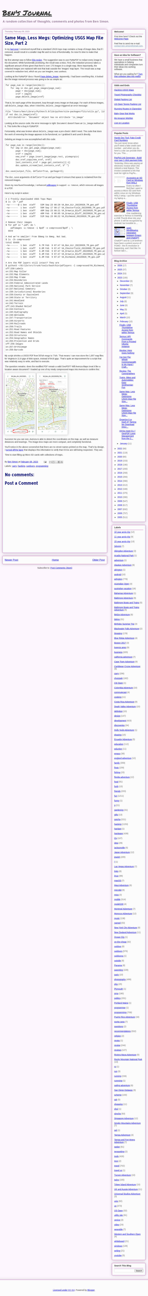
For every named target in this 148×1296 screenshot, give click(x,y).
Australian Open (121, 584)
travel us (118, 1170)
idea (116, 843)
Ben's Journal (27, 13)
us (115, 1206)
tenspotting (119, 1151)
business (118, 652)
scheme (118, 1095)
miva (116, 895)
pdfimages (51, 185)
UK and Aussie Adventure (126, 1189)
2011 (120, 493)
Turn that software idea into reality (128, 75)
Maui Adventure (121, 885)
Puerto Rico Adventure (124, 1017)
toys (116, 1161)
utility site (118, 1215)
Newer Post (11, 560)
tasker (117, 1147)
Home (55, 560)
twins (116, 1180)
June (122, 305)
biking (117, 619)
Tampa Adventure (122, 1135)
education (118, 744)
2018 (120, 465)
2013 (120, 485)
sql (115, 1130)
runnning (118, 1080)
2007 (120, 509)
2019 (120, 461)
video (116, 1224)
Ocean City (119, 937)
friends (117, 791)
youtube (118, 1255)
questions (118, 1026)
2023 (120, 277)
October (124, 289)
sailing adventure (122, 1085)
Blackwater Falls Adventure (126, 629)
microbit (118, 890)
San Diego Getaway (123, 1090)
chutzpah (118, 678)
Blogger (91, 1290)
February (124, 321)
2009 (120, 501)
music (117, 918)
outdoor (117, 946)
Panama (118, 965)
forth (116, 786)
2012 (120, 489)
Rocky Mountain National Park (128, 1059)
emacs (117, 753)
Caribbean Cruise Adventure (127, 666)
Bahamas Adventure (123, 593)
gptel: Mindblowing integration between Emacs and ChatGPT (134, 233)
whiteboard (119, 1241)
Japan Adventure (122, 852)
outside (117, 960)
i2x (115, 838)
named (117, 923)
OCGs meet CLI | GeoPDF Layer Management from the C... (127, 435)
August (123, 297)
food (116, 782)
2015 (120, 477)
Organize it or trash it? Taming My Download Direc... (127, 423)
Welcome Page (121, 39)
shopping (118, 1104)
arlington (118, 579)
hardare (117, 829)
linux (116, 876)
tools (116, 1156)
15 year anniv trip (122, 541)
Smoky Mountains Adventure (127, 1123)
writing (117, 1251)
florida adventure (122, 777)
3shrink (117, 546)
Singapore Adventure (124, 1118)
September (125, 293)
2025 (120, 269)
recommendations (122, 1031)
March (123, 317)
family (117, 763)
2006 (120, 513)
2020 (120, 457)
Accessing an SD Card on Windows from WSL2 (135, 180)
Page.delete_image (49, 76)
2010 (120, 497)
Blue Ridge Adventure (124, 638)
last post (14, 49)
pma (116, 993)
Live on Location (121, 123)
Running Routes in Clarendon (127, 109)
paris (116, 975)
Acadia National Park (124, 555)
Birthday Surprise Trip (124, 624)
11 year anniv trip (122, 537)
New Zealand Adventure (125, 932)
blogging (118, 633)
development (120, 720)
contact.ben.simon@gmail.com (128, 46)
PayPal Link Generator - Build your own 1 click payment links (128, 159)
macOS (117, 880)
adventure (118, 560)
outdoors (30, 466)
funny (116, 800)
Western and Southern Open (127, 1234)
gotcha (117, 819)
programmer (120, 1008)
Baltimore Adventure (123, 598)
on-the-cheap (120, 942)
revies (117, 1040)
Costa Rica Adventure (124, 702)
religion (117, 1036)
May (122, 309)
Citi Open (118, 683)
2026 (120, 265)
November (125, 285)
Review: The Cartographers (127, 372)
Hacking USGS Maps (124, 90)
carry (14, 466)
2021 (120, 453)
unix (116, 1201)
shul (116, 1109)
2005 (120, 517)
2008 (120, 505)
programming (42, 466)
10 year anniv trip (122, 532)
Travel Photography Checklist (127, 95)
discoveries (119, 725)
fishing (117, 772)
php (116, 984)
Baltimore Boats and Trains (126, 602)
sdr (115, 1099)
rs (115, 1066)
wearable (118, 1229)
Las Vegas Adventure (124, 866)
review (117, 1045)
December (125, 281)
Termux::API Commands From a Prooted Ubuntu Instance (127, 341)
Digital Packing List (123, 99)
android (117, 574)
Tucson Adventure (122, 1175)
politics (117, 998)
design (117, 716)
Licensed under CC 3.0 (64, 1290)
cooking (117, 697)
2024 (120, 273)
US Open (118, 1210)
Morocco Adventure (123, 913)
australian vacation (123, 588)
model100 (118, 904)
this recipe (37, 60)
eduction (118, 749)
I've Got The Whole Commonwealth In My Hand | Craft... (127, 362)
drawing (118, 735)
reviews (117, 1050)
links (116, 871)
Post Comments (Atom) (61, 568)
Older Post (98, 560)
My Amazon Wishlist (123, 118)
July (122, 301)
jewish (117, 857)
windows (118, 1246)
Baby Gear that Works (124, 113)
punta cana (119, 1022)
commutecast (120, 692)
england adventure (122, 758)
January (124, 443)
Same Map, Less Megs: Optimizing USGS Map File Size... (127, 396)
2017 (120, 469)
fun (115, 796)
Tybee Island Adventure (125, 1184)
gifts (116, 815)
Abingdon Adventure (123, 551)
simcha (117, 1113)
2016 (120, 473)
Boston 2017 (120, 643)
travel (116, 1166)
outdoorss (118, 956)
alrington (118, 570)
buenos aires (120, 647)
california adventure (123, 657)
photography (120, 979)
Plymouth (118, 989)
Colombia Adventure (123, 688)
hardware (118, 833)
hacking (21, 466)
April (122, 313)
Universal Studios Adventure (127, 1194)
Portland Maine (121, 1003)
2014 (120, 481)
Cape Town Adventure (124, 662)
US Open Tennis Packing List (127, 104)
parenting (118, 970)
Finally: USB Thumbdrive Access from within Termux (133, 206)
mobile (117, 899)
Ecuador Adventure (123, 739)
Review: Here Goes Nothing (126, 351)
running (117, 1076)
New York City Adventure (125, 927)
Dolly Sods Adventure (124, 730)
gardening (118, 810)
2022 (120, 448)
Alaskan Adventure (123, 565)
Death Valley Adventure (125, 706)
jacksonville (119, 848)
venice (117, 1220)
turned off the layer (14, 450)
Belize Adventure (122, 614)
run (115, 1071)
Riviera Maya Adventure (125, 1055)
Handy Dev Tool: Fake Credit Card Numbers (127, 139)
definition (118, 711)
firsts (116, 767)
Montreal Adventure (123, 909)
